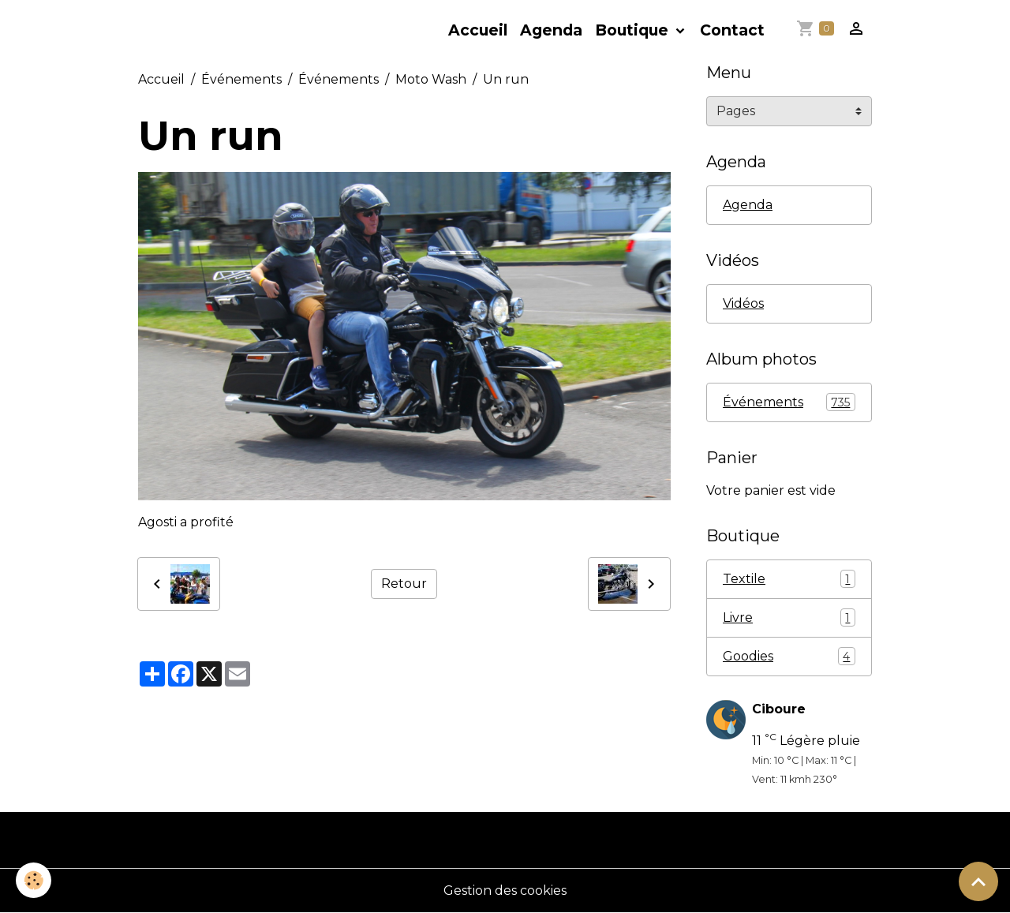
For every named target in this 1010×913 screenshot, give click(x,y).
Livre (789, 617)
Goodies (789, 656)
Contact (732, 30)
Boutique (633, 30)
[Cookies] (33, 880)
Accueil (477, 30)
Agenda (551, 30)
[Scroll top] (978, 881)
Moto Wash (430, 79)
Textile (789, 579)
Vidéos (743, 303)
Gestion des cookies (505, 890)
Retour (404, 583)
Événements (241, 79)
